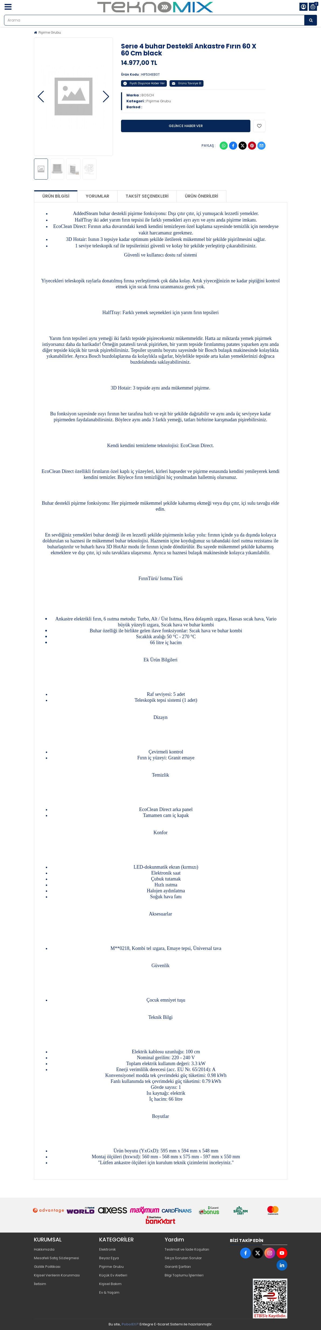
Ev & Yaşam (109, 1292)
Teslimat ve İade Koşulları (187, 1249)
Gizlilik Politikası (47, 1266)
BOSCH (147, 95)
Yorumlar (97, 196)
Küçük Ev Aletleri (113, 1275)
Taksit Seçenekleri (147, 196)
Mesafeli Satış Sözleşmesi (56, 1258)
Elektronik (107, 1249)
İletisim (40, 1283)
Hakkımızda (44, 1249)
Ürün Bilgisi (55, 196)
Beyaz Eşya (109, 1258)
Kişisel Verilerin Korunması (57, 1275)
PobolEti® (130, 1324)
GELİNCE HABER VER (186, 125)
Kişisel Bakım (110, 1283)
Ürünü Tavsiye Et (186, 83)
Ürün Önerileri (201, 196)
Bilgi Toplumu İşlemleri (184, 1275)
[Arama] (311, 20)
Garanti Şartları (178, 1266)
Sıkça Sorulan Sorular (183, 1258)
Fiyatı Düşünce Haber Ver (144, 83)
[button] (40, 97)
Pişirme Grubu (50, 32)
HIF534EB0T (150, 74)
